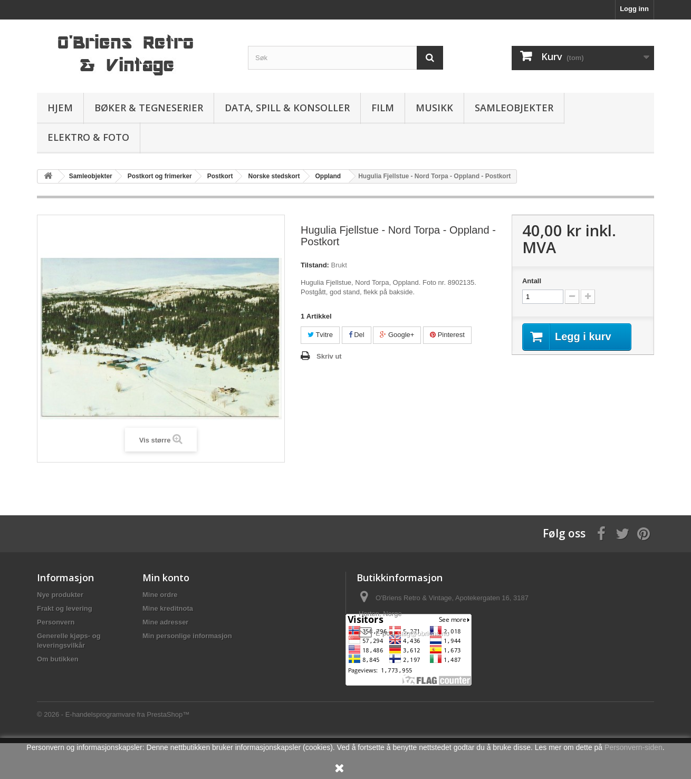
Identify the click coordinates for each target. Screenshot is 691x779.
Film (382, 107)
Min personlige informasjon (187, 636)
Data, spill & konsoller (287, 107)
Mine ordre (159, 595)
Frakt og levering (64, 608)
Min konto (165, 577)
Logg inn (634, 9)
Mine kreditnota (167, 608)
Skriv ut (329, 356)
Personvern (56, 622)
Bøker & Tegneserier (148, 107)
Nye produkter (60, 595)
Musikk (434, 107)
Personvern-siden (633, 747)
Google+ (397, 335)
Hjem (60, 107)
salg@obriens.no (423, 633)
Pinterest (447, 335)
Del (356, 335)
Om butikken (58, 659)
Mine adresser (165, 622)
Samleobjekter (514, 107)
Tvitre (320, 335)
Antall (531, 281)
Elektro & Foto (88, 137)
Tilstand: (315, 265)
